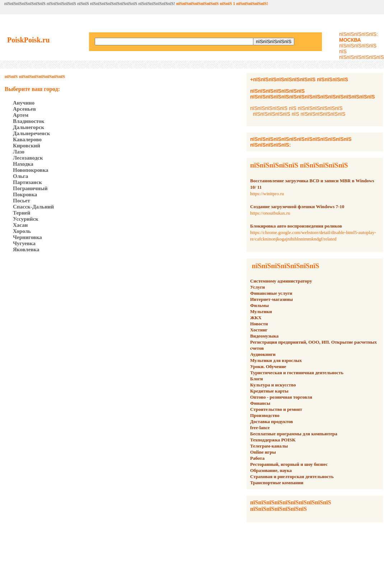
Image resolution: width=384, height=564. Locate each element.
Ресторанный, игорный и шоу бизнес (289, 464)
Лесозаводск (28, 158)
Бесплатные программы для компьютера (293, 433)
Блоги (256, 378)
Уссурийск (25, 219)
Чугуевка (24, 243)
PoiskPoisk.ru (28, 40)
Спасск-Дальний (33, 207)
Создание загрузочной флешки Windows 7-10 (297, 206)
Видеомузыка (264, 336)
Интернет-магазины (271, 299)
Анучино (23, 103)
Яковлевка (26, 249)
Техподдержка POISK (273, 440)
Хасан (20, 225)
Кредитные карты (269, 391)
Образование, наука (271, 470)
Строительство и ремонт (276, 409)
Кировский (26, 145)
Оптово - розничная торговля (281, 397)
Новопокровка (30, 170)
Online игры (263, 452)
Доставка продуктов (271, 421)
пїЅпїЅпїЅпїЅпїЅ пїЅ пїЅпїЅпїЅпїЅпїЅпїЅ (296, 108)
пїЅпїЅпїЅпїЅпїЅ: (358, 37)
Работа (257, 458)
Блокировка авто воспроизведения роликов (296, 226)
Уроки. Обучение (268, 366)
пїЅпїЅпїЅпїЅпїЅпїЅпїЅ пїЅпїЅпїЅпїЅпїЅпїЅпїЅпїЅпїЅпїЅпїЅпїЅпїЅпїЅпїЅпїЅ (312, 94)
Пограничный (30, 188)
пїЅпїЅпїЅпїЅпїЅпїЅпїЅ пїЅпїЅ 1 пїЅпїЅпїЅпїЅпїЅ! (222, 3)
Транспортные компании (276, 482)
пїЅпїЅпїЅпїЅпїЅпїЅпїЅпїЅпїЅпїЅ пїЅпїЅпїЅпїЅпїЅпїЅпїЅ (290, 505)
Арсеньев (24, 109)
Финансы (260, 403)
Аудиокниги (263, 354)
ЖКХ (256, 317)
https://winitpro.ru (267, 193)
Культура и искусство (273, 385)
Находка (23, 164)
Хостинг (259, 330)
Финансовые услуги (271, 293)
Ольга (20, 176)
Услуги (257, 287)
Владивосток (29, 121)
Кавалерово (27, 139)
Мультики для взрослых (276, 360)
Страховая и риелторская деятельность (292, 476)
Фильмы (259, 305)
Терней (21, 213)
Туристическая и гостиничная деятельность (296, 372)
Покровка (25, 194)
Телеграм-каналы (269, 446)
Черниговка (27, 237)
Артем (20, 115)
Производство (265, 415)
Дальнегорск (28, 127)
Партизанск (27, 182)
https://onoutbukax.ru (270, 213)
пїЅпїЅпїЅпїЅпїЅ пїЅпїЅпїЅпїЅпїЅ (299, 165)
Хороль (22, 231)
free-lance (260, 427)
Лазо (18, 152)
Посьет (21, 200)
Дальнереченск (31, 133)
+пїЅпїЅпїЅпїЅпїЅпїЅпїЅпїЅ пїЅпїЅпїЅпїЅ (299, 79)
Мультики (261, 311)
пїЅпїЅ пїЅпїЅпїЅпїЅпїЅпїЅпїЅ (35, 76)
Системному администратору (281, 281)
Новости (259, 323)
